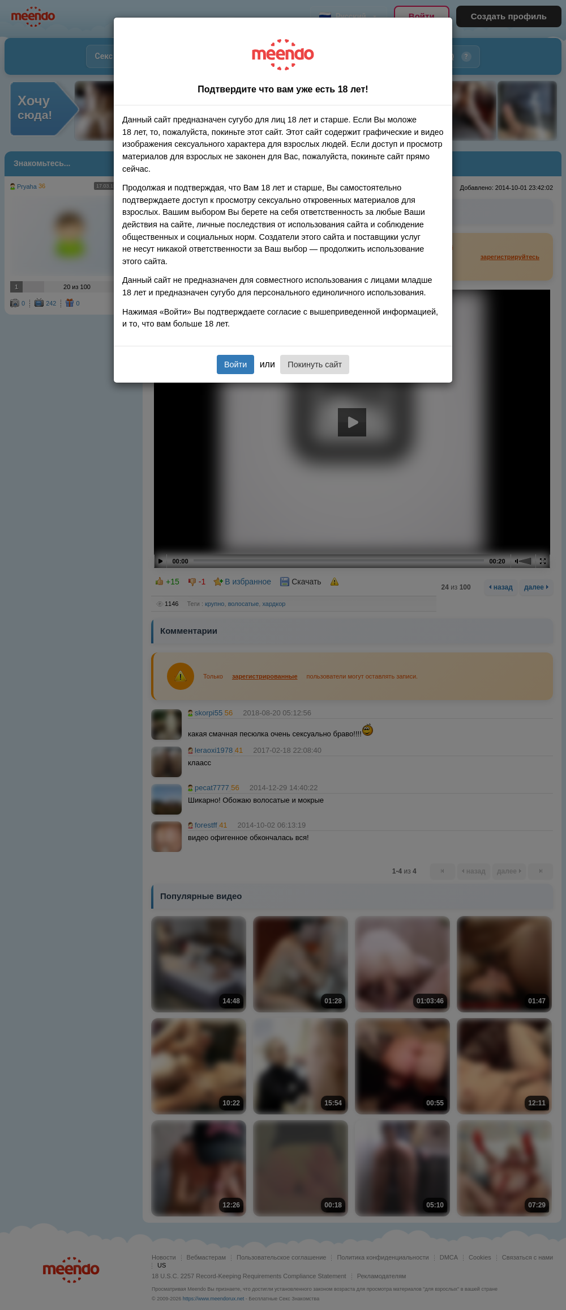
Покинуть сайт (315, 364)
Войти (235, 364)
